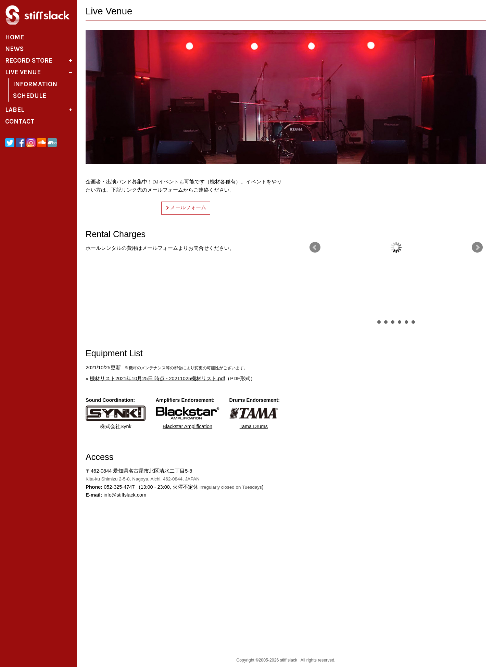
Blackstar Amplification (187, 417)
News (14, 49)
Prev (314, 247)
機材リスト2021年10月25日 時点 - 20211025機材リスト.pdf (157, 378)
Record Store (28, 60)
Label (14, 110)
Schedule (29, 96)
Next (477, 247)
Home (14, 37)
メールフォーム (188, 207)
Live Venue (23, 72)
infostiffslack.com (124, 495)
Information (35, 84)
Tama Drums (253, 417)
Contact (20, 121)
